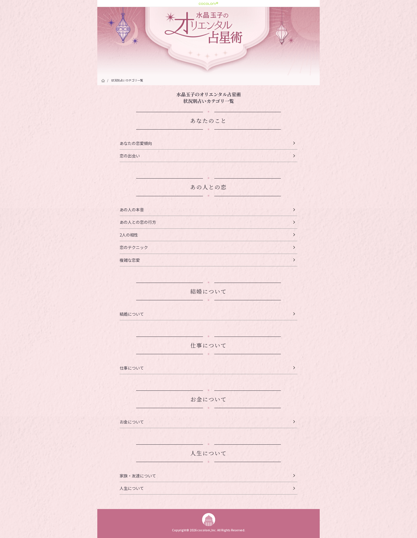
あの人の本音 (132, 209)
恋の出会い (130, 156)
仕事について (132, 368)
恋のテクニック (134, 247)
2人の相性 (129, 235)
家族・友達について (138, 476)
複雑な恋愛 (130, 260)
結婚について (132, 314)
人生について (132, 488)
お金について (132, 422)
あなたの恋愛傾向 (136, 143)
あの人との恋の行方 (138, 222)
